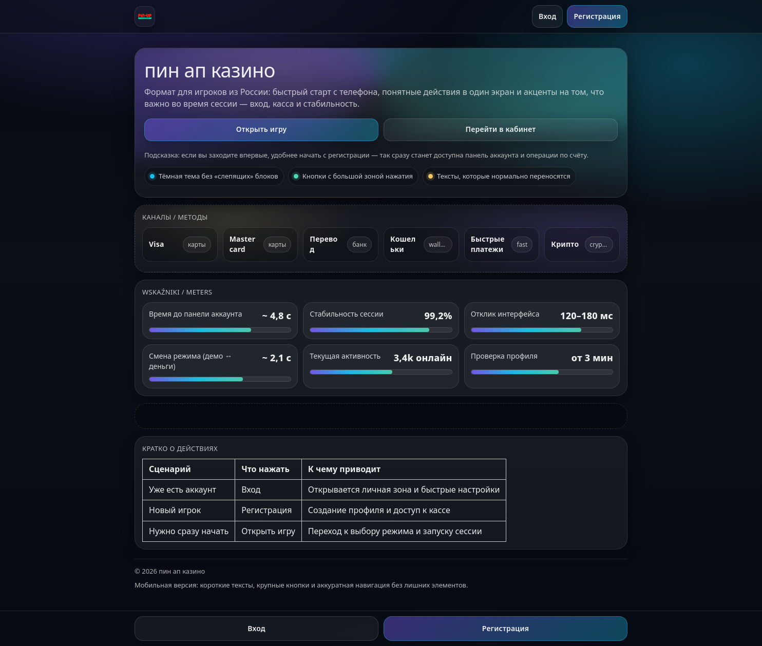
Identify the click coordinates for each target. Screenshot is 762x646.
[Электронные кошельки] (421, 244)
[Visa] (180, 244)
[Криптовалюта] (582, 244)
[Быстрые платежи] (502, 244)
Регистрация (597, 16)
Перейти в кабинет (501, 129)
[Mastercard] (260, 244)
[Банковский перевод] (340, 244)
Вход (548, 16)
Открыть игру (261, 129)
